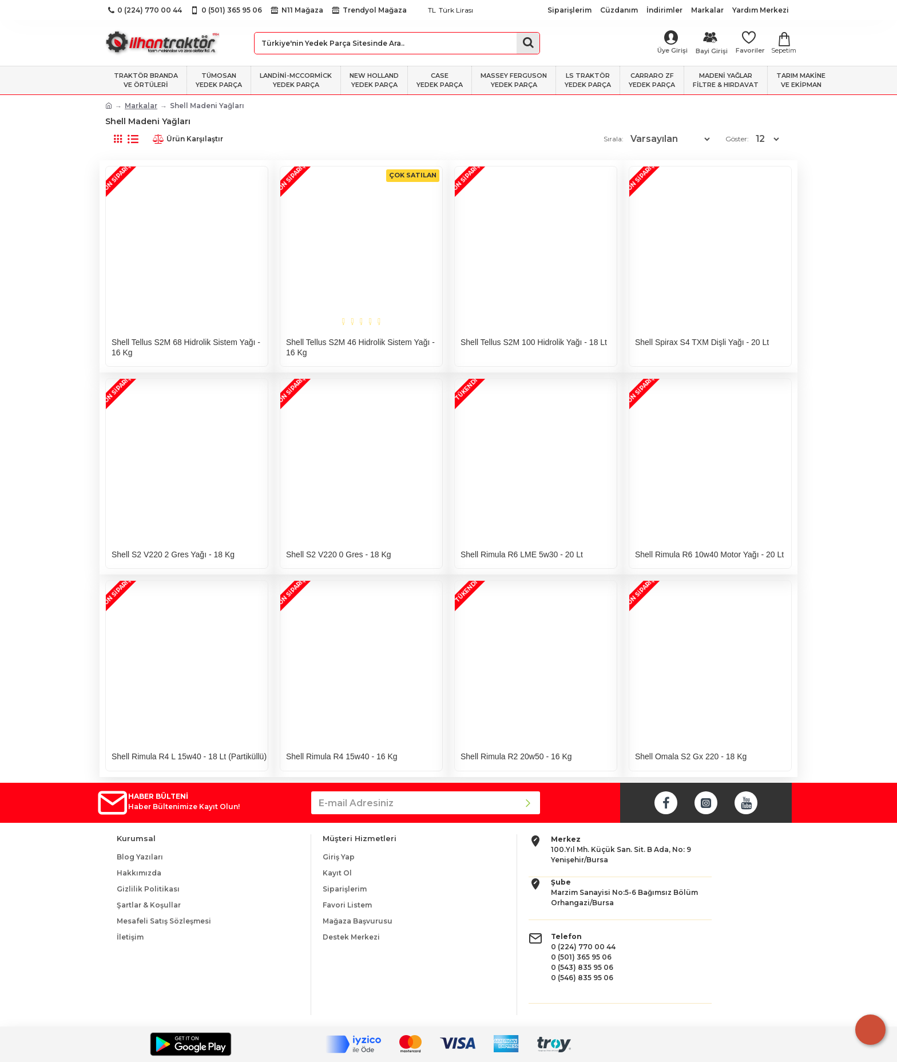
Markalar (141, 105)
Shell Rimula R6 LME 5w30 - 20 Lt (522, 554)
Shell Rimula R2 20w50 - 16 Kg (516, 756)
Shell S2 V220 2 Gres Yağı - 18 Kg (173, 554)
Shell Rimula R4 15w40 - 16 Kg (342, 756)
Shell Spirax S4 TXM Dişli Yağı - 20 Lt (702, 342)
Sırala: (615, 138)
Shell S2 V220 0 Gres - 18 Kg (338, 554)
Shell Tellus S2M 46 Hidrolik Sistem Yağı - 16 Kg (360, 347)
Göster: (740, 138)
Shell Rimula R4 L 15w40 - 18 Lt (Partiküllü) (189, 756)
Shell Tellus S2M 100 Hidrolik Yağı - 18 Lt (534, 342)
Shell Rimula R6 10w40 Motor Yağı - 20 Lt (709, 554)
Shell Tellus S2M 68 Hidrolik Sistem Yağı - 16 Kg (186, 347)
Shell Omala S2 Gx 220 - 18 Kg (691, 756)
